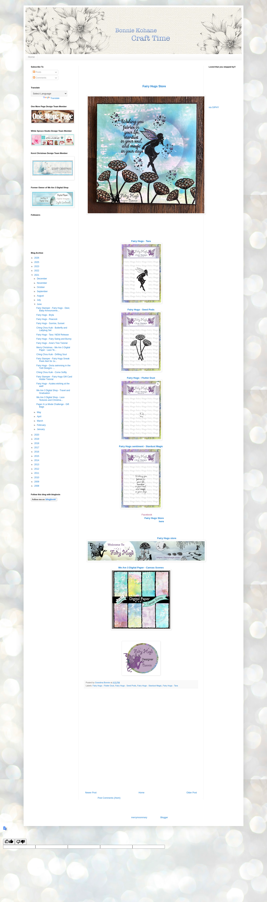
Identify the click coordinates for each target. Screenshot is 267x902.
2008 (37, 486)
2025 (37, 262)
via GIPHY (214, 107)
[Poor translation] (20, 842)
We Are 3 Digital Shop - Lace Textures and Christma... (50, 398)
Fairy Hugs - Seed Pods (125, 686)
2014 (37, 460)
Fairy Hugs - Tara (170, 686)
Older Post (191, 792)
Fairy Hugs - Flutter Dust (103, 686)
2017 (37, 447)
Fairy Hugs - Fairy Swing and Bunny (53, 339)
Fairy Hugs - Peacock (46, 319)
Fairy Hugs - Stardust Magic (149, 686)
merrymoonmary (139, 817)
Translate (51, 98)
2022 (37, 270)
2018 (37, 443)
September (42, 291)
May (39, 412)
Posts (37, 72)
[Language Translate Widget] (49, 93)
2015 (37, 456)
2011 (37, 473)
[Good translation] (9, 842)
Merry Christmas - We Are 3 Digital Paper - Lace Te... (53, 348)
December (42, 278)
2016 (37, 451)
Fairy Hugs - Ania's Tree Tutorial (51, 343)
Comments (39, 78)
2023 (37, 266)
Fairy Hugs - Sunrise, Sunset (50, 323)
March (40, 421)
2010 (37, 477)
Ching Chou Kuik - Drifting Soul (51, 354)
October (41, 287)
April (39, 416)
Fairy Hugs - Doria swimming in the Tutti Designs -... (53, 366)
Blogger (164, 817)
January (41, 429)
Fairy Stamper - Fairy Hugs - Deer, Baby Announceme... (53, 309)
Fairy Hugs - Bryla (45, 315)
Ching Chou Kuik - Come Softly (51, 372)
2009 (37, 481)
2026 (37, 258)
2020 (37, 434)
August (40, 296)
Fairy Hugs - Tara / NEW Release (52, 334)
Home (31, 57)
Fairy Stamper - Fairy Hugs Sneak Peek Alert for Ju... (52, 359)
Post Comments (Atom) (109, 798)
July (39, 300)
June (39, 304)
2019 (37, 439)
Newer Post (90, 792)
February (41, 425)
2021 (37, 275)
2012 (37, 469)
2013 (37, 464)
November (42, 283)
